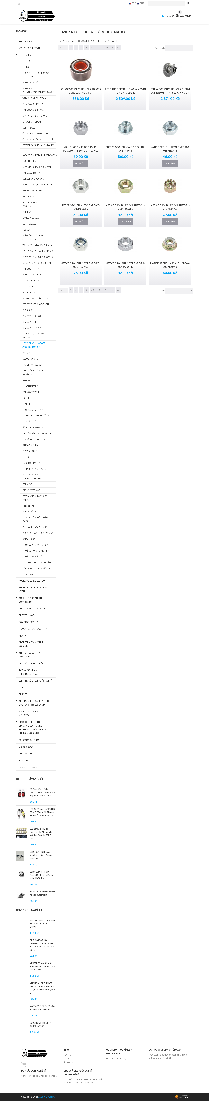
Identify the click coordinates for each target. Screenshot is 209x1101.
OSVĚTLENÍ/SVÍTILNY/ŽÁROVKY (38, 145)
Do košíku (80, 163)
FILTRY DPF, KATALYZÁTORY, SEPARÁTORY (36, 335)
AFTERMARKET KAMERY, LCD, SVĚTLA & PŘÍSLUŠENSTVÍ (34, 703)
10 (86, 47)
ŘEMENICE (27, 404)
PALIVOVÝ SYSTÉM (31, 392)
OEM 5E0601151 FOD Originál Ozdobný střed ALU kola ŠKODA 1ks (42, 875)
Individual (23, 760)
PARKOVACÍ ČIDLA (31, 173)
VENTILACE (28, 196)
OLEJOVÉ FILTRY (30, 286)
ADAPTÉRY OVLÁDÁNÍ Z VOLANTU (31, 644)
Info (66, 1049)
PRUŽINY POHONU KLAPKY (35, 550)
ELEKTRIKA (27, 574)
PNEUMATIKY (25, 41)
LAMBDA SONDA (30, 218)
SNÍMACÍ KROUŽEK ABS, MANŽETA (34, 372)
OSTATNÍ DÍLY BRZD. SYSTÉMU (37, 263)
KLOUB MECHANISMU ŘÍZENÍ (36, 415)
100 (99, 47)
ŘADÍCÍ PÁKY (28, 292)
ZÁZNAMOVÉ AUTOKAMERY (33, 629)
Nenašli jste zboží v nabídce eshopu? (39, 1076)
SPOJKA (26, 380)
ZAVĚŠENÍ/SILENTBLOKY (34, 439)
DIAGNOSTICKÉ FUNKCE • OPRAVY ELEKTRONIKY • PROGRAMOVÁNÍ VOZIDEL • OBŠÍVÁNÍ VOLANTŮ (32, 728)
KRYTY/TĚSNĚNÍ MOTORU (34, 116)
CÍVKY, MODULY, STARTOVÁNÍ (36, 167)
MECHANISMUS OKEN (32, 190)
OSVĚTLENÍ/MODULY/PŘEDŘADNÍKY (40, 155)
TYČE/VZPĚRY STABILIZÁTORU (37, 433)
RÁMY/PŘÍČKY (29, 511)
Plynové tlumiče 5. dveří (34, 527)
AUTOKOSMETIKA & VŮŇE (32, 608)
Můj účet (168, 16)
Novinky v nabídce (30, 910)
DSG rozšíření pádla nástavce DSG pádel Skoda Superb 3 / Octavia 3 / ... (42, 792)
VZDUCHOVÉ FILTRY (32, 274)
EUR (140, 3)
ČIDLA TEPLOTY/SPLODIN (35, 133)
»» (118, 47)
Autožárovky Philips (29, 740)
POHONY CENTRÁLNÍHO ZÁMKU (37, 562)
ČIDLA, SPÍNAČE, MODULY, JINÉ (37, 139)
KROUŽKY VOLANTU (32, 490)
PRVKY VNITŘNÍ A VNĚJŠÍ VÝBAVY (35, 498)
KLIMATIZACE (28, 127)
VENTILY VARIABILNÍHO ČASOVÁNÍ (33, 204)
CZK (132, 3)
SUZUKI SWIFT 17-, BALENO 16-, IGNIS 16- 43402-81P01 (42, 923)
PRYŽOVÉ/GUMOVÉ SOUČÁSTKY (38, 257)
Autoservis (69, 1062)
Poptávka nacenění (33, 1070)
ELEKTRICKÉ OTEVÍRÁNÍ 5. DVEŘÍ (35, 680)
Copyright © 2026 (38, 1097)
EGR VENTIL (28, 484)
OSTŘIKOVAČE (29, 224)
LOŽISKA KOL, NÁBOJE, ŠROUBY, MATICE (34, 345)
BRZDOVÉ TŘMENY (31, 328)
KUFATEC (23, 687)
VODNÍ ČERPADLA (31, 463)
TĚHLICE (26, 457)
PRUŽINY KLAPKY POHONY (35, 545)
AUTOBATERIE (26, 753)
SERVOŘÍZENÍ (28, 421)
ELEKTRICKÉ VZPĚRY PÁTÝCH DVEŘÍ (36, 519)
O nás (66, 1058)
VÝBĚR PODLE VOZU (29, 48)
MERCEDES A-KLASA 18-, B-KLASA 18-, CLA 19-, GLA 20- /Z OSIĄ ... (42, 966)
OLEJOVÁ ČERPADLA (32, 104)
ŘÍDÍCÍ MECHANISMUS (32, 427)
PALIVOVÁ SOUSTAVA (33, 110)
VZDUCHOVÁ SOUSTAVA (34, 98)
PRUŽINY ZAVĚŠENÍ (32, 556)
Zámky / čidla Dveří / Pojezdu (37, 245)
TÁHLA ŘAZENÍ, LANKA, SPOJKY (38, 251)
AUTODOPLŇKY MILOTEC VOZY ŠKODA (31, 600)
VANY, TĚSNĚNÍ (30, 82)
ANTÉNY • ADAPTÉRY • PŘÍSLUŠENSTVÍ (30, 655)
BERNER (23, 694)
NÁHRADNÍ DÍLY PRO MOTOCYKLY (29, 713)
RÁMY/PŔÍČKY (29, 539)
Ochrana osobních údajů (165, 1049)
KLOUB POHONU (30, 359)
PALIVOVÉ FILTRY (30, 269)
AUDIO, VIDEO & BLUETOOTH (33, 580)
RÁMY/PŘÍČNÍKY (30, 445)
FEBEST (26, 67)
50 (92, 47)
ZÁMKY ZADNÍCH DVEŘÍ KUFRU (37, 568)
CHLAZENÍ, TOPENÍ (31, 122)
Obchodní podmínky (116, 1058)
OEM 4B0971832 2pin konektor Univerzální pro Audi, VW (41, 855)
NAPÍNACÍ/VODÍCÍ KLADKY (35, 298)
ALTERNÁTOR (28, 212)
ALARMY (23, 635)
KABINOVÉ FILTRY (30, 280)
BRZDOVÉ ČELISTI (31, 322)
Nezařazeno (28, 506)
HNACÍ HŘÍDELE (30, 386)
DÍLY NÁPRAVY (29, 451)
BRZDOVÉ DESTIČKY (32, 316)
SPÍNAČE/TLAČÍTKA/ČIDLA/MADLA (32, 237)
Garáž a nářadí (26, 746)
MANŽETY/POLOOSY (32, 365)
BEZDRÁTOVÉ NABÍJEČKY (32, 663)
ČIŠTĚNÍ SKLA (29, 161)
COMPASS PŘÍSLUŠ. (29, 622)
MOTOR (26, 398)
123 (106, 47)
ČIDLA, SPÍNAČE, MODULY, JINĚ (37, 533)
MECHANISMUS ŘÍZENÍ (33, 410)
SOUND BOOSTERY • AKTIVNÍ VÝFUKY (33, 589)
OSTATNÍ (26, 353)
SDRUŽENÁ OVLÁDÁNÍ (33, 178)
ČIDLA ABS (27, 310)
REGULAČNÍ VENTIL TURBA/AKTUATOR (31, 476)
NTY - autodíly (26, 55)
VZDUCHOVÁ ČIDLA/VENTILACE (38, 184)
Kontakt (67, 1054)
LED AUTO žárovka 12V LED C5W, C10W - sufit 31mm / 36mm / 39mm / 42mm (42, 812)
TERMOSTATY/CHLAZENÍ (34, 469)
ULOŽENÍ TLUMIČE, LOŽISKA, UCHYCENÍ (36, 75)
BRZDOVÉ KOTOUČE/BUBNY (36, 304)
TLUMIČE (26, 61)
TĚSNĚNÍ (26, 230)
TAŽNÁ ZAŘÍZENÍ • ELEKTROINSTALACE (29, 672)
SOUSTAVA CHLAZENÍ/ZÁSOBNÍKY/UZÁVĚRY (38, 90)
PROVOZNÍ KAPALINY (29, 615)
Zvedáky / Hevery (28, 767)
